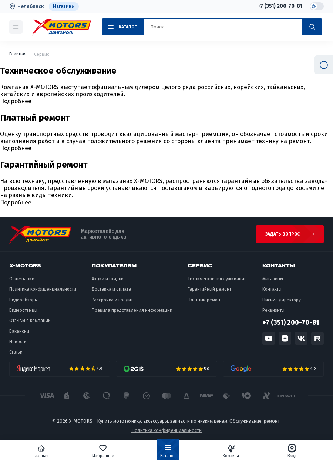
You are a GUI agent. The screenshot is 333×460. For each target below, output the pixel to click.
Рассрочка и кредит (112, 299)
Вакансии (19, 331)
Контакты (272, 289)
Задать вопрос (282, 234)
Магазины (64, 6)
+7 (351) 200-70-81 (280, 6)
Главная (41, 451)
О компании (21, 278)
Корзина (231, 451)
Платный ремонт (205, 299)
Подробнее (15, 101)
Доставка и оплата (111, 289)
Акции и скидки (108, 278)
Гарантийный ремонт (209, 289)
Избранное (103, 451)
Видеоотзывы (23, 310)
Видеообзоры (23, 299)
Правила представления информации (132, 310)
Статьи (16, 352)
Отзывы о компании (30, 320)
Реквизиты (273, 310)
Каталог (167, 452)
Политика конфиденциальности (42, 289)
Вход (292, 451)
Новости (18, 341)
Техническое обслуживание (217, 278)
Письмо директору (281, 299)
